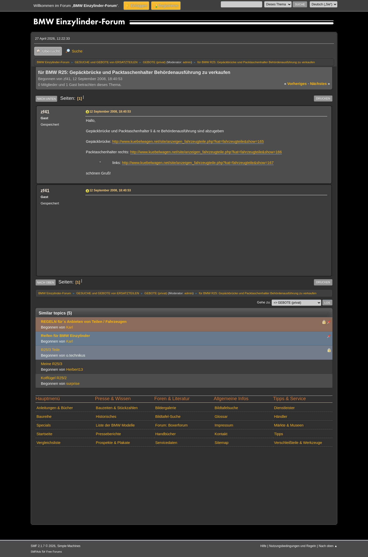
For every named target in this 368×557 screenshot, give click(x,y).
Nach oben (45, 282)
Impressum (224, 425)
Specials (44, 425)
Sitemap (221, 443)
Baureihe (44, 416)
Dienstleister (284, 408)
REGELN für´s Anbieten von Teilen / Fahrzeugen (83, 322)
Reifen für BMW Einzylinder (65, 336)
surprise (72, 383)
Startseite (44, 434)
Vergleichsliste (49, 443)
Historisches (106, 416)
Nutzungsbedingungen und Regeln (292, 546)
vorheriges (295, 84)
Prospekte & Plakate (113, 443)
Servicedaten (166, 443)
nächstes (320, 84)
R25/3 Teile (50, 350)
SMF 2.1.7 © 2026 (43, 546)
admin (187, 62)
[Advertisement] (205, 232)
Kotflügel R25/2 (54, 378)
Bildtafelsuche (226, 408)
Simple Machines (68, 546)
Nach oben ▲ (328, 546)
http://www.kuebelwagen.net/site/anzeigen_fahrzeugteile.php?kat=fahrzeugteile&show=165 (188, 141)
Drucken (323, 98)
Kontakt (221, 434)
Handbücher (165, 434)
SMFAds (36, 551)
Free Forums (54, 551)
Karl (69, 327)
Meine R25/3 (51, 364)
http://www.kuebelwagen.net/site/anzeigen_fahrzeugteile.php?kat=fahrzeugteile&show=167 (197, 163)
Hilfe (263, 546)
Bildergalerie (165, 408)
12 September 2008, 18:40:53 (110, 111)
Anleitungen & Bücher (55, 408)
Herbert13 (74, 369)
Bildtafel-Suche (167, 416)
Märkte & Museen (288, 425)
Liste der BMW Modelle (115, 425)
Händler (280, 416)
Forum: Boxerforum (171, 425)
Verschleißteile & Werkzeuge (298, 443)
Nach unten (46, 98)
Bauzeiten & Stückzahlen (117, 408)
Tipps (278, 434)
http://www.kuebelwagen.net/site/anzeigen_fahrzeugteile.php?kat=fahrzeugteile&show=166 (206, 152)
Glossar (221, 416)
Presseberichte (108, 434)
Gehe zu (263, 302)
